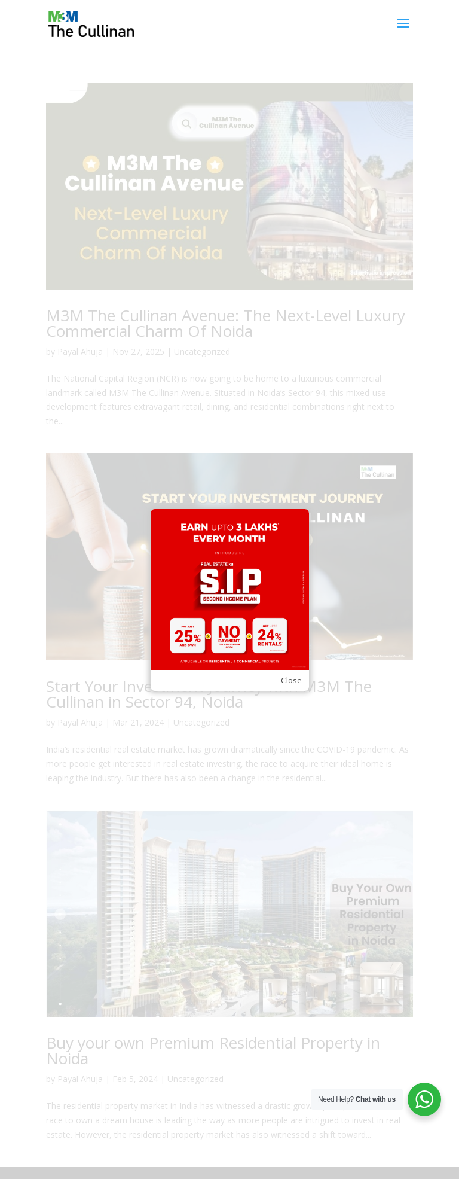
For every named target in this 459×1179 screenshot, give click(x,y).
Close (291, 680)
